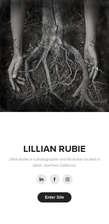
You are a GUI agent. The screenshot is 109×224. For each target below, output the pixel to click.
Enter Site (54, 197)
